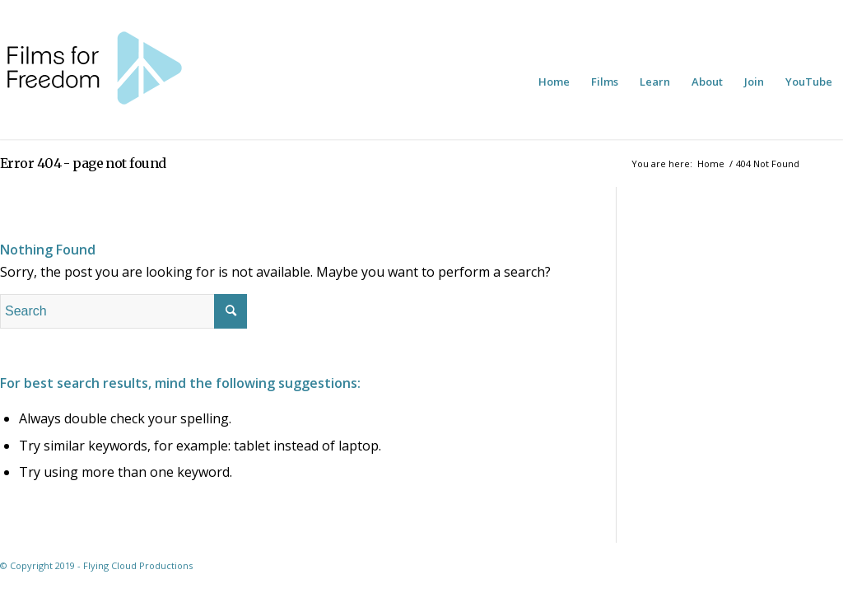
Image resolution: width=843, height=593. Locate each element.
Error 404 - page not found (82, 163)
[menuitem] (554, 81)
